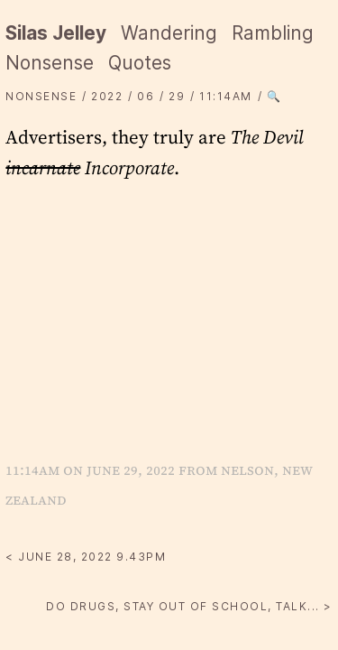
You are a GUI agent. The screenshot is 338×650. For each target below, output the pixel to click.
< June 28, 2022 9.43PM (85, 556)
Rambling (273, 33)
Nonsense (49, 62)
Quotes (139, 62)
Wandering (169, 33)
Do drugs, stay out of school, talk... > (189, 606)
